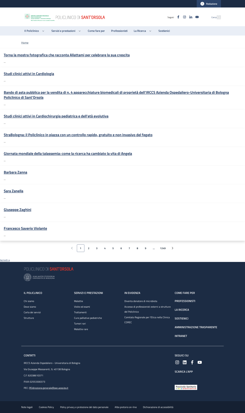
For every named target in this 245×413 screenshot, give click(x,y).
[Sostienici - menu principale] (164, 31)
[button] (209, 3)
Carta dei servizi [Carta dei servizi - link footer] (32, 312)
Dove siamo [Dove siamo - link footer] (30, 307)
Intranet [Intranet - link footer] (181, 336)
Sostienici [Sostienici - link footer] (181, 318)
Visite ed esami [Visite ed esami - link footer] (82, 307)
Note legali (27, 407)
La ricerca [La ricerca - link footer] (182, 310)
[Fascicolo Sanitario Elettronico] (186, 387)
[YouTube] (190, 17)
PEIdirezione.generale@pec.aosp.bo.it (48, 388)
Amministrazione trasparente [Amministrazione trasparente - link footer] (196, 327)
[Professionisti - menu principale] (119, 31)
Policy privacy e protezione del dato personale (84, 407)
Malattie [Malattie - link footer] (78, 301)
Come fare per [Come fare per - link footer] (185, 293)
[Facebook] (171, 17)
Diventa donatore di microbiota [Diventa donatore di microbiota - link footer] (140, 301)
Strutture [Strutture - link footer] (29, 318)
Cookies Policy (46, 407)
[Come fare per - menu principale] (96, 31)
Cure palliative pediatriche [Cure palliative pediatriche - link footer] (88, 318)
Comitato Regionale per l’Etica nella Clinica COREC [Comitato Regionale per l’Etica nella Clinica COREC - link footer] (147, 319)
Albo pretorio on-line (126, 407)
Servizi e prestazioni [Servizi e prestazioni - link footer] (88, 293)
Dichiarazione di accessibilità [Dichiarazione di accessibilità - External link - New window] (158, 407)
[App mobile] (177, 378)
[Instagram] (178, 17)
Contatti (30, 355)
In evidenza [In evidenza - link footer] (132, 293)
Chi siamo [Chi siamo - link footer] (29, 301)
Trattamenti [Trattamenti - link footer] (80, 312)
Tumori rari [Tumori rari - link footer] (80, 323)
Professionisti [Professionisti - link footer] (185, 301)
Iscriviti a (5, 260)
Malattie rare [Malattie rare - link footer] (81, 329)
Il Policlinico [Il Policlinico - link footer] (33, 293)
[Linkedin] (184, 17)
